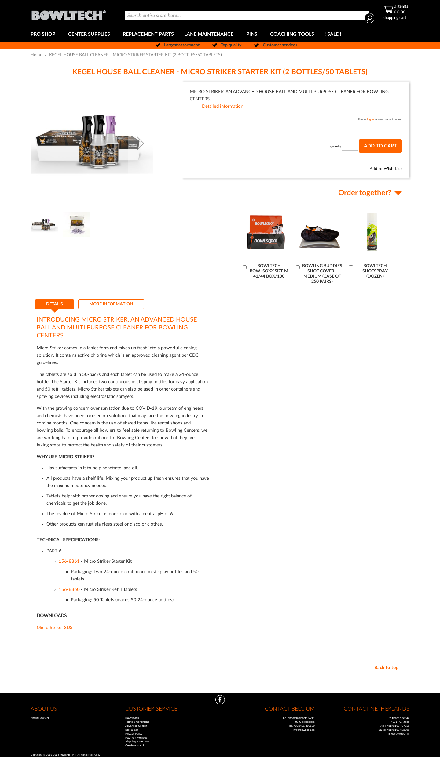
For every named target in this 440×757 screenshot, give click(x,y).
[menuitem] (44, 34)
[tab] (54, 306)
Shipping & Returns (137, 741)
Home (36, 55)
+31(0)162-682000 (398, 729)
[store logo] (68, 13)
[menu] (220, 34)
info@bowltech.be (304, 729)
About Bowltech (40, 717)
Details (54, 304)
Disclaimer (131, 729)
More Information (111, 304)
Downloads (132, 717)
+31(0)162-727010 (398, 725)
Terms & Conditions (137, 721)
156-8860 (69, 589)
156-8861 (69, 561)
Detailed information (222, 106)
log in (370, 119)
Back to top (386, 667)
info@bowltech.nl (398, 733)
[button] (140, 143)
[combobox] (247, 15)
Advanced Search (136, 725)
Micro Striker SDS (54, 627)
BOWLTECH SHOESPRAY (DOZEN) (375, 271)
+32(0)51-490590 (304, 725)
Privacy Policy (133, 733)
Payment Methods (136, 737)
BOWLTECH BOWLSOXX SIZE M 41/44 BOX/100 (269, 271)
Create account (134, 745)
